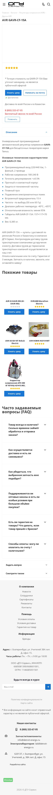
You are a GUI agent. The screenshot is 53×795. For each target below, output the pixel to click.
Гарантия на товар (26, 627)
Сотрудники (26, 595)
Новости (26, 591)
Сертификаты (26, 599)
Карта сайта (27, 703)
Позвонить (12, 119)
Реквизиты (26, 603)
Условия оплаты (26, 619)
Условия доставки (26, 623)
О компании (26, 586)
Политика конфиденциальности (26, 699)
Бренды (26, 638)
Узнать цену (13, 92)
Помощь (26, 614)
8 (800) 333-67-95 (29, 729)
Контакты (27, 607)
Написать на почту (35, 92)
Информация (26, 633)
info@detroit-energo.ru (29, 739)
